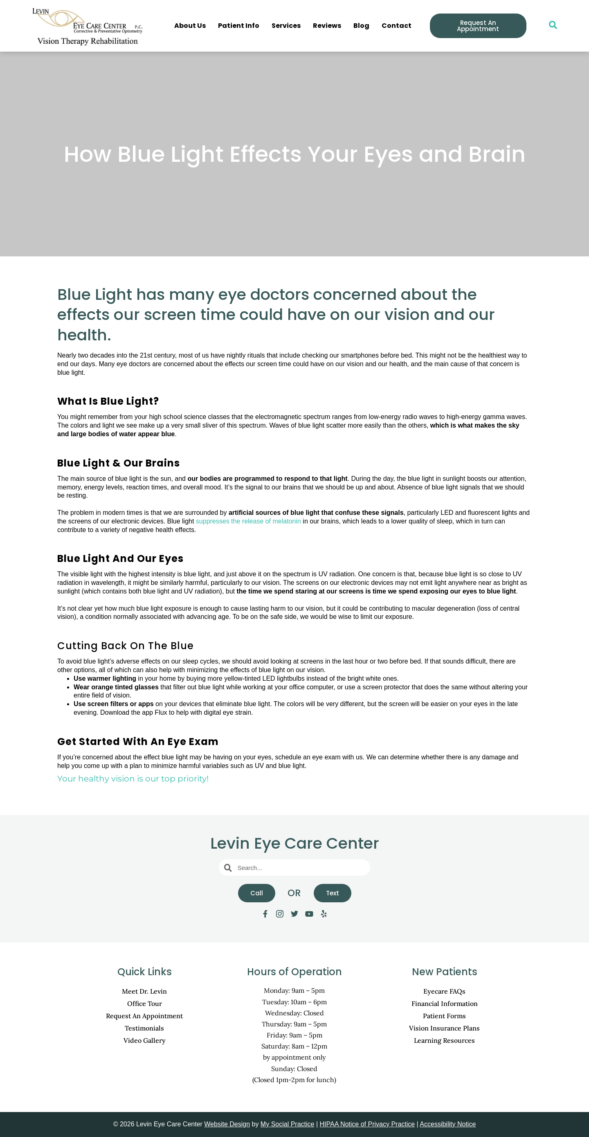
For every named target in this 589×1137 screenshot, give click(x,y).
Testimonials (144, 1028)
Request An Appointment (144, 1016)
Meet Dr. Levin (144, 991)
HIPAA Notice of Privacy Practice (367, 1124)
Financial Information (444, 1003)
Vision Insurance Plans (444, 1028)
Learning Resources (444, 1040)
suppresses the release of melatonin (248, 521)
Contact (396, 25)
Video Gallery (145, 1040)
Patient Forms (444, 1016)
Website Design (227, 1124)
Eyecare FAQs (444, 991)
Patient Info (238, 25)
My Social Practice (288, 1124)
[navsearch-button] (549, 26)
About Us (190, 25)
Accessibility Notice (448, 1124)
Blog (361, 25)
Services (286, 25)
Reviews (327, 25)
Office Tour (144, 1003)
